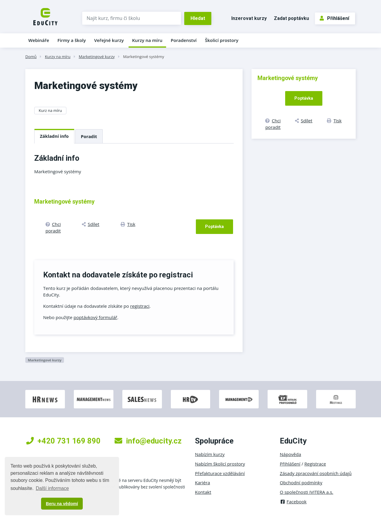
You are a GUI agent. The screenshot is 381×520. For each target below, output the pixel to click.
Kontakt (203, 492)
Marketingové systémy (143, 56)
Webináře (38, 40)
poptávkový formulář (95, 317)
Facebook (293, 502)
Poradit (89, 136)
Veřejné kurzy (109, 40)
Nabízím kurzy (209, 454)
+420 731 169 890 (63, 440)
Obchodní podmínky (301, 482)
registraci (139, 306)
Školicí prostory (221, 40)
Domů (31, 56)
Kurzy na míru (147, 40)
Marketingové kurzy (97, 56)
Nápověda (290, 454)
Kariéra (202, 482)
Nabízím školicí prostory (220, 464)
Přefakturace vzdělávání (220, 473)
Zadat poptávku (291, 18)
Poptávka (214, 226)
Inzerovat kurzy (249, 18)
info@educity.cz (148, 440)
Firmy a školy (71, 40)
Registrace (315, 464)
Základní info (54, 136)
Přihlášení (334, 18)
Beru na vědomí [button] (62, 503)
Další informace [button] (52, 488)
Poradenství (184, 40)
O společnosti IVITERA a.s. (306, 492)
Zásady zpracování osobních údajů (316, 473)
